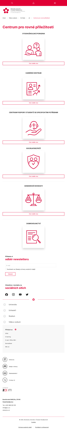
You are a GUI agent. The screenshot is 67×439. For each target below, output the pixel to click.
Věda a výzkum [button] (15, 322)
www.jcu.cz (6, 410)
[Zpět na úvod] (33, 10)
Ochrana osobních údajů (25, 427)
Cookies (33, 422)
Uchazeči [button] (12, 310)
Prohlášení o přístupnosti (42, 427)
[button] (12, 3)
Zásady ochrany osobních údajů (25, 269)
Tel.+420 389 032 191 (9, 405)
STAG (6, 333)
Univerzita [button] (13, 305)
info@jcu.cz (6, 408)
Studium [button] (12, 316)
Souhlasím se (20, 269)
